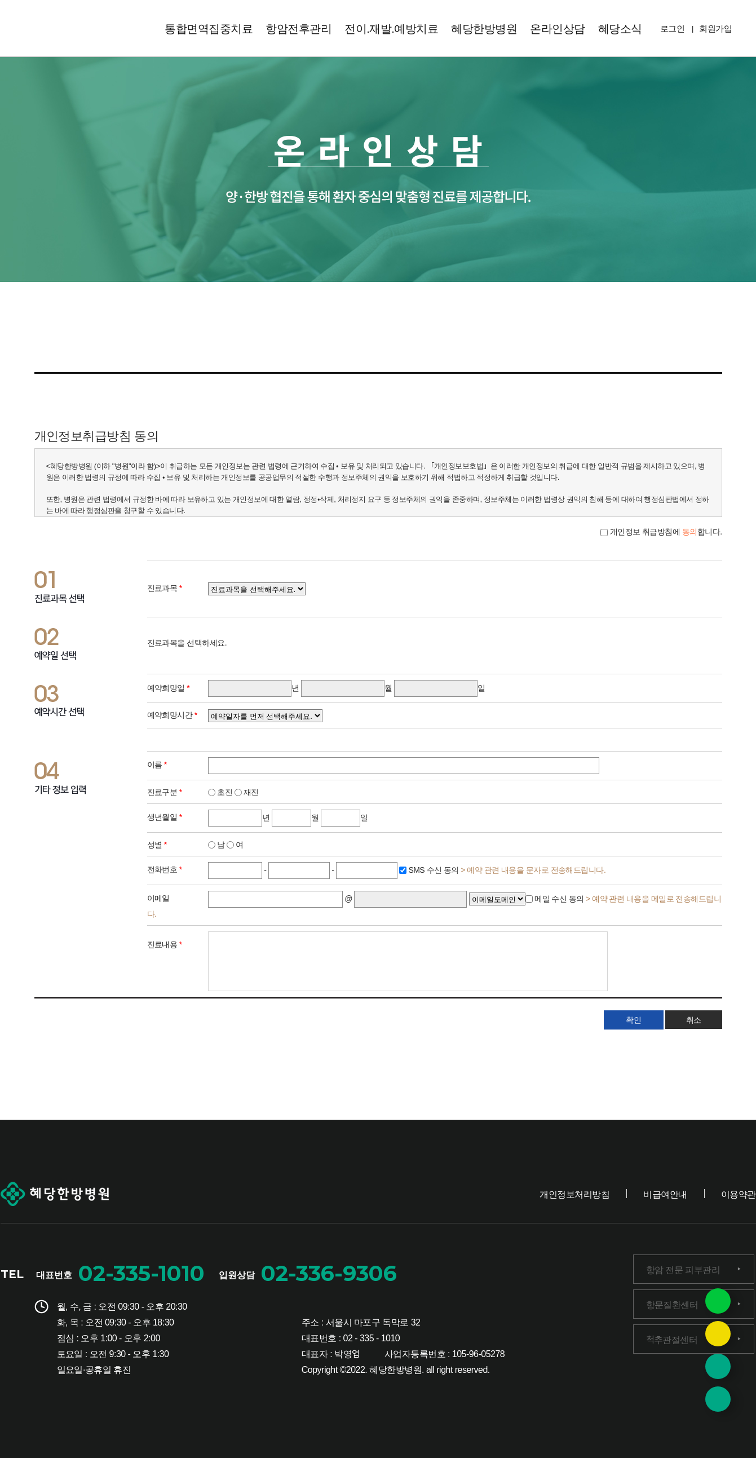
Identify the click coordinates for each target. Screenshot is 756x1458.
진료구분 (164, 791)
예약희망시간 (172, 714)
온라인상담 (557, 28)
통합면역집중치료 (209, 28)
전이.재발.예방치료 (391, 28)
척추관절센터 (672, 1339)
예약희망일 (168, 687)
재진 (247, 791)
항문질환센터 (672, 1304)
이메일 (158, 897)
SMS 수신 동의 (505, 868)
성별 (157, 844)
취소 (693, 1019)
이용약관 (738, 1193)
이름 (157, 764)
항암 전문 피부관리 (683, 1269)
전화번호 (164, 868)
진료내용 (164, 943)
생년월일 (164, 816)
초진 (220, 791)
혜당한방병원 (484, 28)
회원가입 (715, 28)
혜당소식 (620, 28)
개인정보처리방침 (574, 1193)
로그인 (672, 28)
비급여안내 (665, 1193)
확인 (633, 1019)
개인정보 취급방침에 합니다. (665, 531)
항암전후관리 (298, 28)
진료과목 (164, 587)
